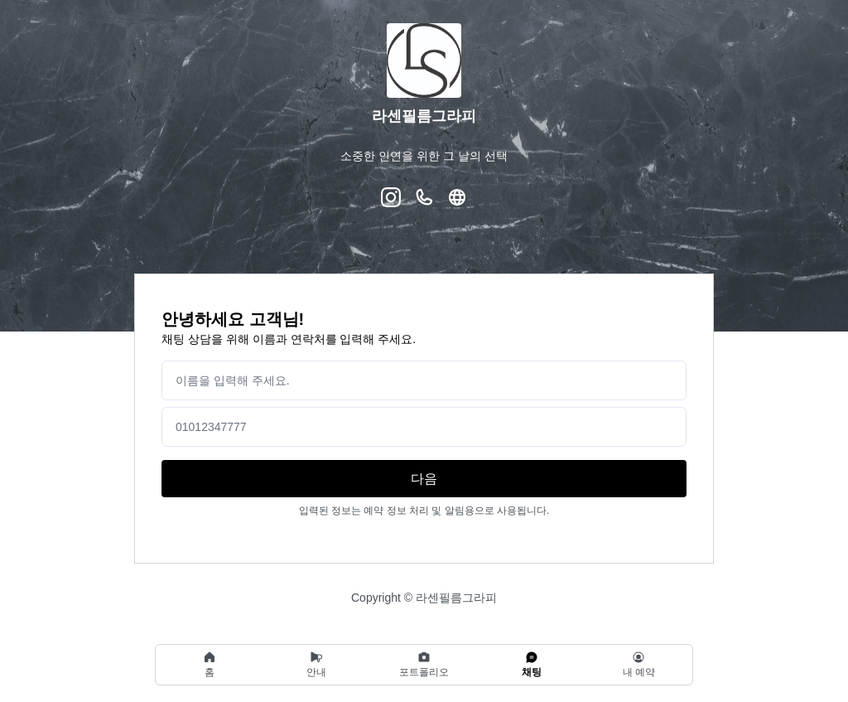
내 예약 (639, 664)
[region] (424, 664)
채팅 (532, 664)
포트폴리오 (424, 664)
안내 (316, 664)
